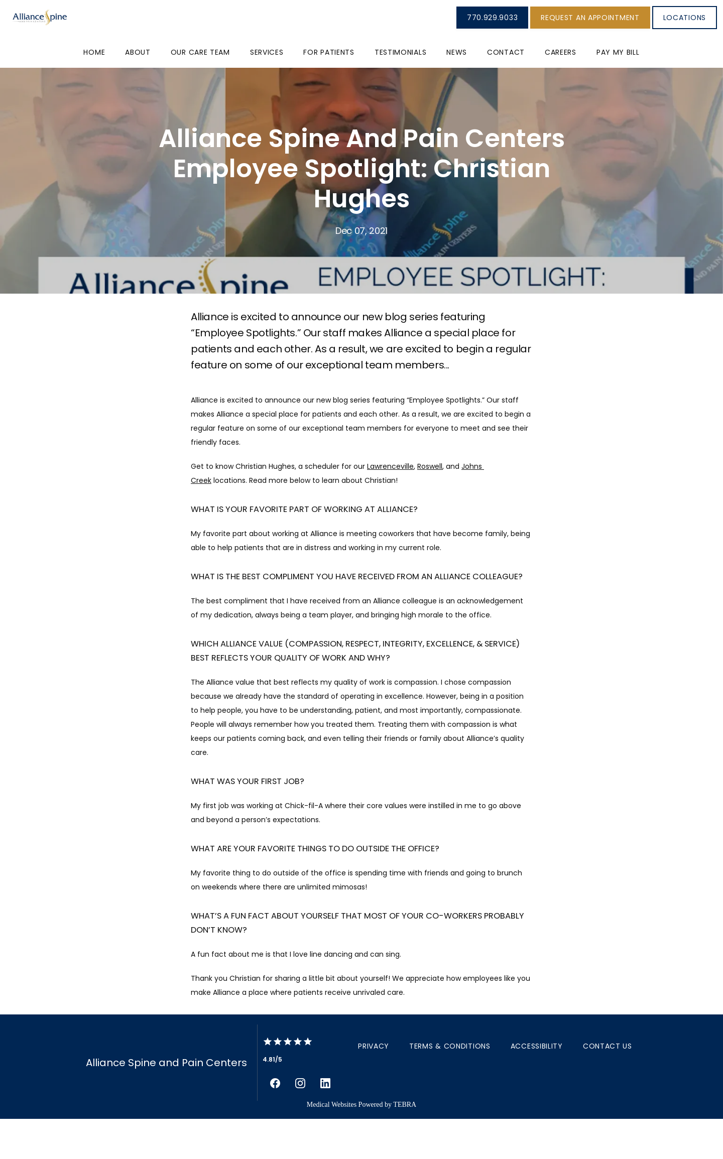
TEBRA (404, 1144)
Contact (506, 92)
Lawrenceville (390, 506)
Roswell (429, 506)
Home (94, 92)
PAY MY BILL (618, 92)
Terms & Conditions (450, 1086)
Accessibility (537, 1086)
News (456, 92)
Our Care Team (200, 92)
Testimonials (400, 92)
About (138, 92)
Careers (560, 92)
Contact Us (607, 1086)
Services (267, 92)
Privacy (373, 1086)
